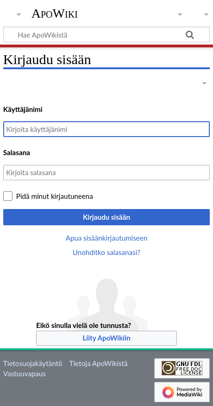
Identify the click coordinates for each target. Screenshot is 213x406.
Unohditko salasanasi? (106, 252)
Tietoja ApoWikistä (98, 363)
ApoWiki (54, 13)
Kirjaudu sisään (106, 217)
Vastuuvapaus (24, 373)
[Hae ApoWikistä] (106, 34)
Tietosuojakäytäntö (33, 363)
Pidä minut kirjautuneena (54, 196)
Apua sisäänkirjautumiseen (107, 238)
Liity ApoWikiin (106, 338)
